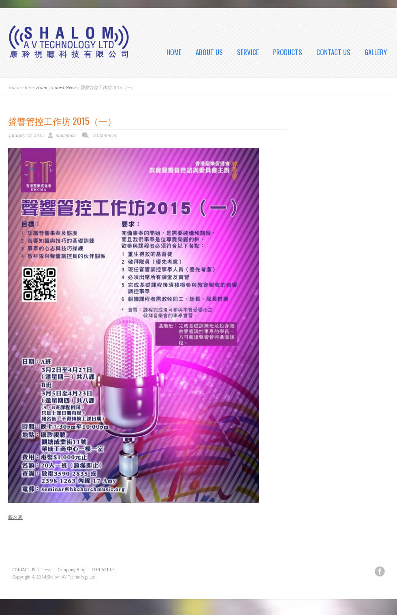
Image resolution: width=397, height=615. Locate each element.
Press (46, 570)
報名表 (15, 517)
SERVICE (248, 52)
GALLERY (376, 52)
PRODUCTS (287, 52)
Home (42, 87)
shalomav (66, 135)
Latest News (64, 87)
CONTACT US (333, 52)
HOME (173, 52)
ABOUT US (209, 52)
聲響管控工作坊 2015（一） (62, 120)
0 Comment (105, 135)
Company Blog (71, 570)
